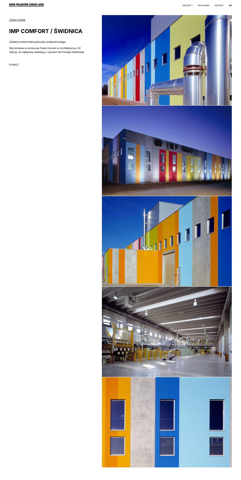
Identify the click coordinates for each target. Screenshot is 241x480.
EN (230, 5)
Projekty (188, 5)
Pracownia (203, 5)
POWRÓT (14, 64)
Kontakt (219, 5)
